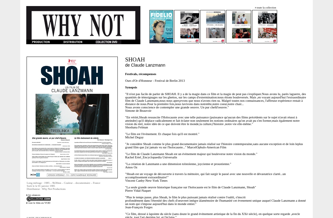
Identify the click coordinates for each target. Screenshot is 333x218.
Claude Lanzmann (148, 65)
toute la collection (266, 7)
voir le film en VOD (39, 202)
